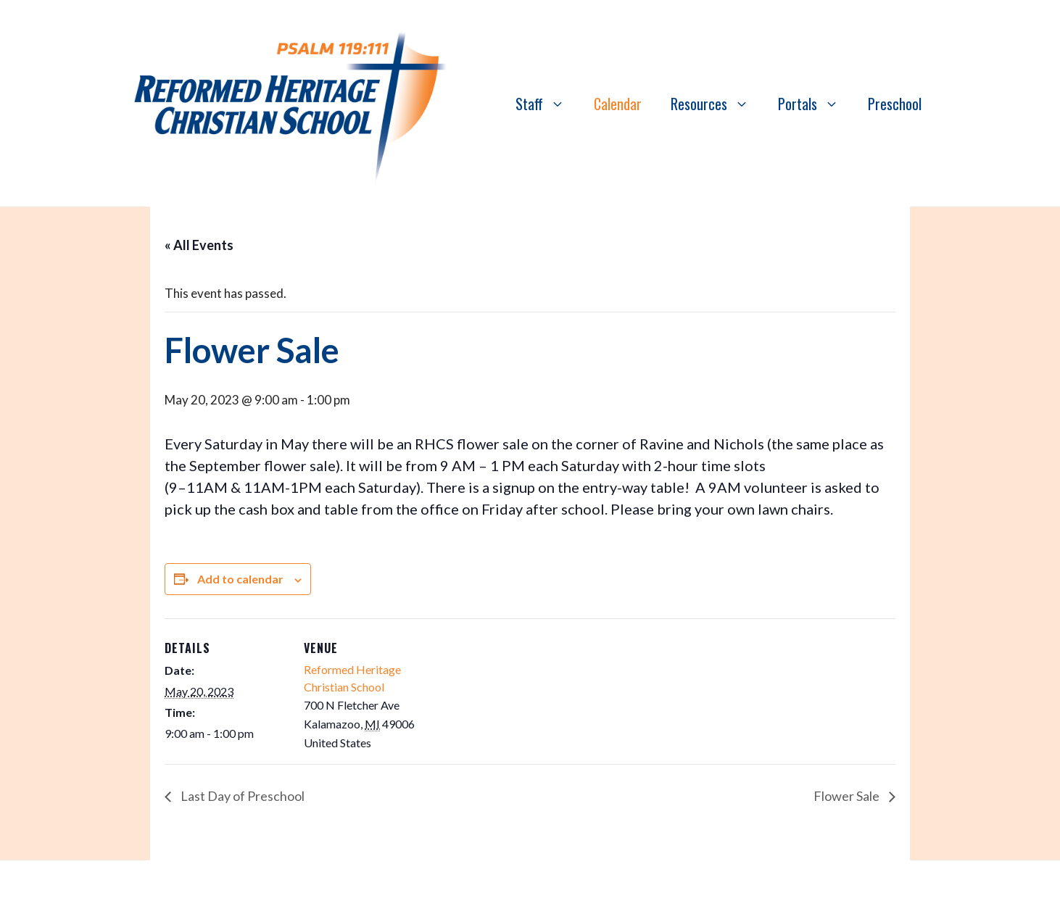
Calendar (618, 104)
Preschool (895, 104)
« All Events (199, 245)
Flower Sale (847, 796)
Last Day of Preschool (241, 796)
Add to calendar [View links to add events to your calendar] (240, 579)
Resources (717, 103)
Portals (815, 103)
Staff (547, 103)
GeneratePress (667, 882)
